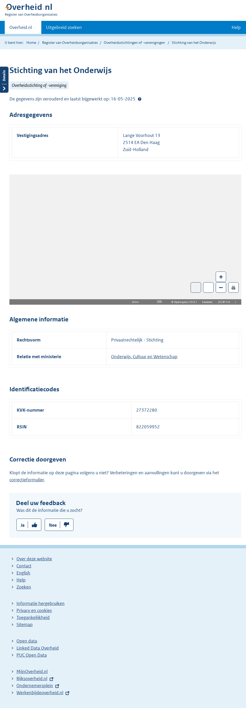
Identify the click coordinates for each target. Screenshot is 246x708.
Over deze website (34, 559)
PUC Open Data (31, 655)
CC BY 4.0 (226, 302)
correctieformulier (26, 480)
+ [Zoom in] (221, 276)
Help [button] (236, 27)
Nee (53, 525)
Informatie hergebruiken (40, 603)
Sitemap (24, 624)
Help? (139, 99)
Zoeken (23, 587)
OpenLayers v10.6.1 (186, 302)
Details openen (4, 80)
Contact (23, 566)
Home (31, 42)
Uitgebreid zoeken (64, 27)
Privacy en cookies (34, 610)
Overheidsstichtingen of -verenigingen (134, 42)
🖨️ (233, 287)
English (23, 573)
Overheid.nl (20, 29)
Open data (26, 641)
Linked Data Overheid (37, 648)
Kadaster (208, 302)
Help (21, 580)
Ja (23, 525)
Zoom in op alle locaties (208, 288)
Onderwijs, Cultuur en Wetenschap (144, 356)
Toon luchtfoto (196, 287)
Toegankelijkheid (33, 617)
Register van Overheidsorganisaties (70, 42)
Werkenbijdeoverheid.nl (39, 692)
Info (159, 301)
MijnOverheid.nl (32, 671)
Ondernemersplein (34, 685)
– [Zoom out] (221, 287)
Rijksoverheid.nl (31, 678)
